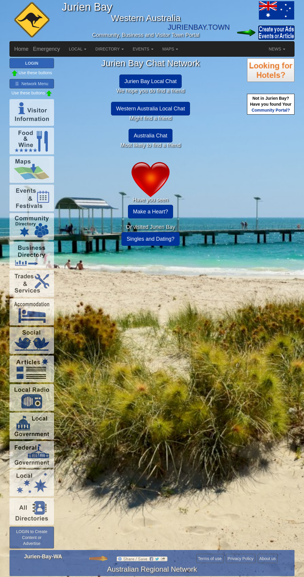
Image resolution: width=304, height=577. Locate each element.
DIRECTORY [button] (109, 49)
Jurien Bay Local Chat (150, 81)
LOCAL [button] (77, 49)
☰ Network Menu (31, 83)
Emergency (46, 49)
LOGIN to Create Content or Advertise (31, 537)
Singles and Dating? (150, 239)
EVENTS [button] (143, 49)
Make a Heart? (150, 212)
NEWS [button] (277, 49)
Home (21, 49)
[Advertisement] (270, 210)
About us (267, 558)
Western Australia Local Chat (150, 109)
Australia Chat (150, 136)
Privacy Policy (241, 558)
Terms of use (210, 558)
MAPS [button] (170, 49)
